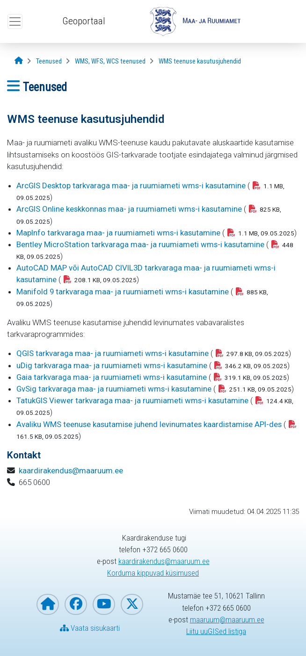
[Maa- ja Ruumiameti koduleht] (47, 604)
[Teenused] (49, 61)
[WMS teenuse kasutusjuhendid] (200, 61)
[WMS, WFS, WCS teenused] (110, 61)
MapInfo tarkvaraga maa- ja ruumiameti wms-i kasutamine (118, 232)
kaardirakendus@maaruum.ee (71, 470)
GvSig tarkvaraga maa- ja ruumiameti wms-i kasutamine (113, 388)
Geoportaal (83, 21)
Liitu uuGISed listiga (216, 631)
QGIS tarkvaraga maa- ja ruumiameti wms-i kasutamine (112, 353)
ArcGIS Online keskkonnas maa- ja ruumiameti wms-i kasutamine (129, 209)
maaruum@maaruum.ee (227, 619)
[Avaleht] (19, 61)
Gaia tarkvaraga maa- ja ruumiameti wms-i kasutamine (111, 377)
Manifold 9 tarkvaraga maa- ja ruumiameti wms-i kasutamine (122, 291)
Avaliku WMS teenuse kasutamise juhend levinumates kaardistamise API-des (149, 424)
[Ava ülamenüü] (14, 21)
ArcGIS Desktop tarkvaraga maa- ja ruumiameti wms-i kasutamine (131, 185)
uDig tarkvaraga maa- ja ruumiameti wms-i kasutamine (111, 365)
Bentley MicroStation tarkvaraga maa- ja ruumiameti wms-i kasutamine (140, 244)
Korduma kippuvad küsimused (153, 573)
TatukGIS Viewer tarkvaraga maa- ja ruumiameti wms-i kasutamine (132, 400)
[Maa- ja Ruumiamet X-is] (132, 604)
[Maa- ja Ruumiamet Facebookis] (76, 604)
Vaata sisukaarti (90, 628)
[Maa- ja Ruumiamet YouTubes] (104, 604)
